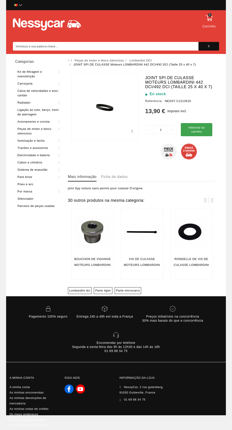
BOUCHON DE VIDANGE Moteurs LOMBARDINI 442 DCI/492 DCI (92, 264)
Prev (205, 200)
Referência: (154, 101)
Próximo (212, 200)
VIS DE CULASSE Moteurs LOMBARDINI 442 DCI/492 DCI (142, 264)
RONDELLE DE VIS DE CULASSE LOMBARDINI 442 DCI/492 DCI (191, 264)
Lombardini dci (79, 290)
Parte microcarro (128, 290)
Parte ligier (103, 290)
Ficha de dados (114, 177)
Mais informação (82, 177)
